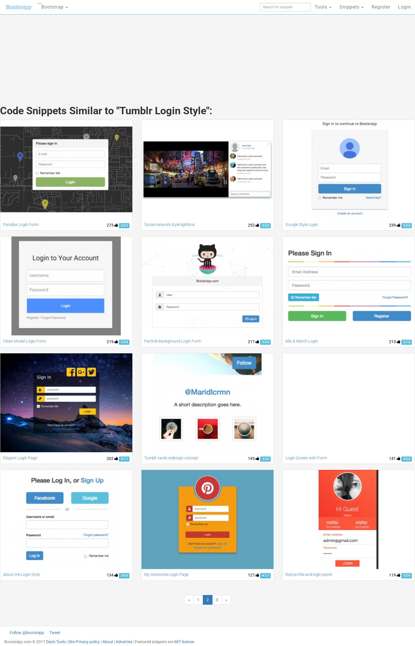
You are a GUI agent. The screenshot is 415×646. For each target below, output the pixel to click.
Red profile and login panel (309, 574)
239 (394, 225)
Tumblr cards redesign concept (171, 458)
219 (112, 341)
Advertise (124, 641)
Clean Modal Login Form (24, 341)
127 (253, 575)
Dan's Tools (56, 641)
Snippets (351, 7)
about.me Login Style (21, 574)
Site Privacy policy (84, 641)
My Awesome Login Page (166, 574)
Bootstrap (53, 5)
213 (394, 341)
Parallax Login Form (21, 224)
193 (253, 458)
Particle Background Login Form (172, 341)
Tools (323, 7)
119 (394, 575)
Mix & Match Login (302, 341)
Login (404, 7)
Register (381, 7)
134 (112, 575)
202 (112, 458)
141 (394, 458)
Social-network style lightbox (169, 224)
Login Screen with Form (306, 458)
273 (112, 225)
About (107, 641)
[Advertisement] (165, 54)
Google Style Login (302, 224)
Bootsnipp (18, 7)
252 (253, 225)
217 (253, 341)
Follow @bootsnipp (27, 632)
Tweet (54, 632)
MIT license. (184, 641)
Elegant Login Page (20, 458)
